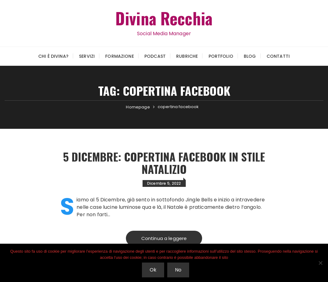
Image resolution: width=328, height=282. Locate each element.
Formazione (119, 56)
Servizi (87, 56)
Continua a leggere (164, 238)
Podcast (155, 56)
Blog (250, 56)
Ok (153, 269)
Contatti (278, 56)
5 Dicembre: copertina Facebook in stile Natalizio (164, 162)
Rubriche (187, 56)
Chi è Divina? (53, 56)
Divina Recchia (164, 18)
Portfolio (221, 56)
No (178, 269)
